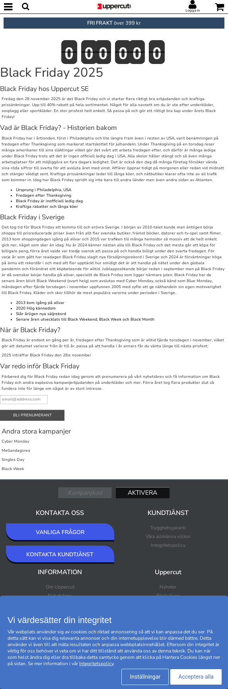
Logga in (192, 10)
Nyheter (168, 587)
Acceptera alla (196, 677)
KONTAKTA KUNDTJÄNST (60, 554)
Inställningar (145, 677)
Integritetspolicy (168, 545)
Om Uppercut (60, 587)
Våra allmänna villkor (168, 536)
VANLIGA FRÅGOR (60, 532)
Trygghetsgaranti (168, 527)
